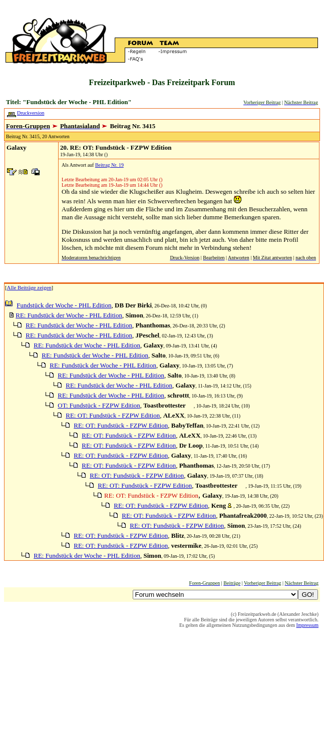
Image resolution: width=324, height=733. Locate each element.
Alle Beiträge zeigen (29, 287)
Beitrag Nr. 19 (109, 165)
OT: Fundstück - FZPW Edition (99, 405)
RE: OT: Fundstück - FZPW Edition (113, 415)
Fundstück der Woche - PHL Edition (64, 305)
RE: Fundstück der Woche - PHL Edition (69, 315)
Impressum (307, 625)
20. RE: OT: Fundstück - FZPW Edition (115, 147)
